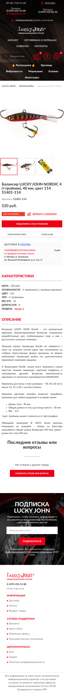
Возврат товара (17, 611)
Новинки (22, 46)
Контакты (41, 46)
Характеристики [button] (17, 234)
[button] (16, 13)
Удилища (46, 65)
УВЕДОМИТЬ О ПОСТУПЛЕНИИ (32, 224)
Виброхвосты (14, 71)
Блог (11, 652)
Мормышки (35, 71)
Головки (53, 71)
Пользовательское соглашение (26, 639)
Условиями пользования (40, 552)
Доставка (14, 600)
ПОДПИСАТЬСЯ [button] (32, 541)
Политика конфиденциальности (27, 662)
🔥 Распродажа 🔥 (23, 65)
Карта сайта (15, 629)
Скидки (13, 657)
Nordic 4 (19, 309)
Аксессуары (32, 77)
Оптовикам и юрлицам (40, 40)
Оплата (13, 606)
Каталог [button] (13, 40)
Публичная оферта (19, 634)
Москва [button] (25, 244)
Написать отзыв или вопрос (32, 473)
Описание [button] (47, 234)
